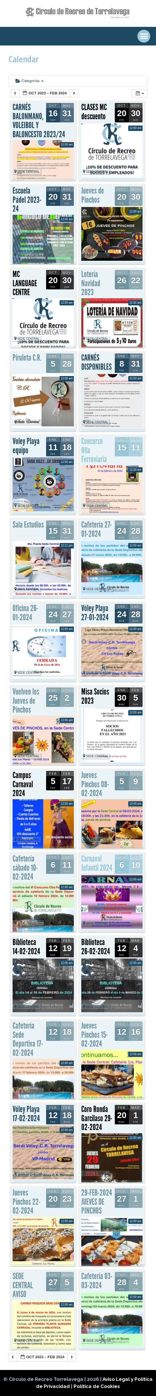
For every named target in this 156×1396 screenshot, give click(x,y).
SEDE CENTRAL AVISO (23, 1285)
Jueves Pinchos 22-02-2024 (27, 1202)
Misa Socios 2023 (95, 696)
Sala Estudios (28, 525)
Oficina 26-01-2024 (25, 613)
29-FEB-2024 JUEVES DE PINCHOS (96, 1202)
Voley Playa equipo (26, 446)
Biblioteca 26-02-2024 (95, 946)
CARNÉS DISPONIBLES (96, 362)
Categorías (29, 81)
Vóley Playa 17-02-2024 (26, 1113)
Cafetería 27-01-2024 (96, 529)
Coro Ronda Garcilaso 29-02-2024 (96, 1118)
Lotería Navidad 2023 (90, 283)
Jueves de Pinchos (92, 195)
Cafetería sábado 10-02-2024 (25, 868)
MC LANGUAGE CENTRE (25, 283)
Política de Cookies (97, 1386)
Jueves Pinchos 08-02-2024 (95, 784)
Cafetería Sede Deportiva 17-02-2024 (28, 1039)
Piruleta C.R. (27, 358)
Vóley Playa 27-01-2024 (94, 613)
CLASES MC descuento (94, 112)
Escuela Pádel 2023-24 (27, 200)
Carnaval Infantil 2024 (96, 863)
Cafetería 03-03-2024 (96, 1280)
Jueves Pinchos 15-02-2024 (94, 1035)
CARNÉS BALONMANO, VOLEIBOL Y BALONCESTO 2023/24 (39, 121)
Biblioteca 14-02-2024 (26, 946)
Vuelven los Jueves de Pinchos (26, 701)
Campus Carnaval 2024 (23, 784)
